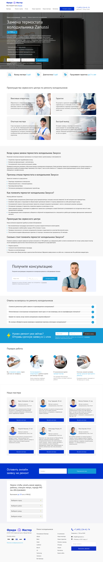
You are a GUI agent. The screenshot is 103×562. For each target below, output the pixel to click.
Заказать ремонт (42, 60)
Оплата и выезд (62, 542)
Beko (38, 539)
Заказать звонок (83, 548)
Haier (38, 542)
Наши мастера (47, 9)
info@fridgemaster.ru (78, 536)
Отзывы (60, 545)
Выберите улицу (16, 511)
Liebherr (39, 545)
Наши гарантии (36, 9)
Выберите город (16, 500)
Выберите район (16, 506)
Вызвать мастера (21, 420)
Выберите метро (16, 516)
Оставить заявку (67, 9)
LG (37, 550)
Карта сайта (61, 553)
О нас (26, 9)
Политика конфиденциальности (15, 542)
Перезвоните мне (82, 471)
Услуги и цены (19, 9)
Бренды (8, 9)
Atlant (38, 536)
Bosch (38, 547)
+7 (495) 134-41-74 (82, 529)
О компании (61, 534)
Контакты (55, 9)
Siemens (39, 556)
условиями (38, 63)
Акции (59, 547)
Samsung (39, 553)
